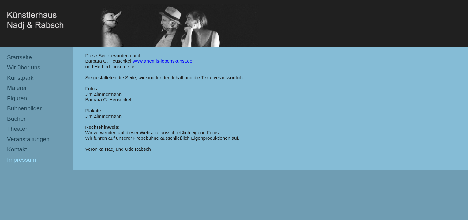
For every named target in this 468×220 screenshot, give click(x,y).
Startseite (19, 57)
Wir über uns (23, 67)
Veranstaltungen (28, 139)
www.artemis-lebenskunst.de (163, 61)
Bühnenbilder (24, 108)
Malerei (16, 88)
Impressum (21, 159)
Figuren (17, 98)
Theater (17, 129)
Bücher (16, 119)
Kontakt (17, 149)
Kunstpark (20, 78)
